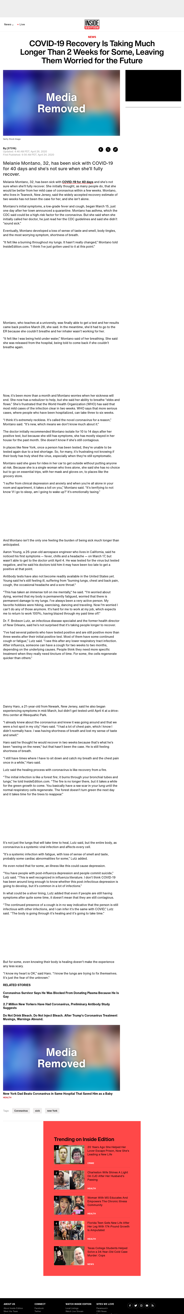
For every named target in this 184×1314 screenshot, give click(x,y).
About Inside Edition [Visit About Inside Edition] (13, 1308)
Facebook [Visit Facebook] (39, 1308)
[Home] (92, 24)
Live (22, 24)
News (7, 24)
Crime (90, 1163)
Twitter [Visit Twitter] (38, 1311)
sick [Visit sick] (37, 1110)
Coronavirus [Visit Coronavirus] (21, 1110)
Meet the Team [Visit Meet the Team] (11, 1311)
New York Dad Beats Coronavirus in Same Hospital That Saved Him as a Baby (58, 1093)
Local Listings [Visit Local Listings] (72, 1308)
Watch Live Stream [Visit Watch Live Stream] (74, 1311)
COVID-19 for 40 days (77, 182)
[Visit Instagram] (141, 1306)
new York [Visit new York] (52, 1110)
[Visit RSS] (152, 1306)
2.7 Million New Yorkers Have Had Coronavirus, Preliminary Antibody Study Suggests (56, 1006)
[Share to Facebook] (101, 150)
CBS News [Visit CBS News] (101, 1311)
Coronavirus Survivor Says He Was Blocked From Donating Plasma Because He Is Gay (61, 994)
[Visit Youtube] (147, 1306)
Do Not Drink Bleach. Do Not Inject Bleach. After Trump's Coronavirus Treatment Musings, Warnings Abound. (60, 1017)
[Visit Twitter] (135, 1306)
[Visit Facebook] (130, 1306)
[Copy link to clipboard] (115, 150)
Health (7, 1097)
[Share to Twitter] (108, 150)
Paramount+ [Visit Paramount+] (102, 1308)
